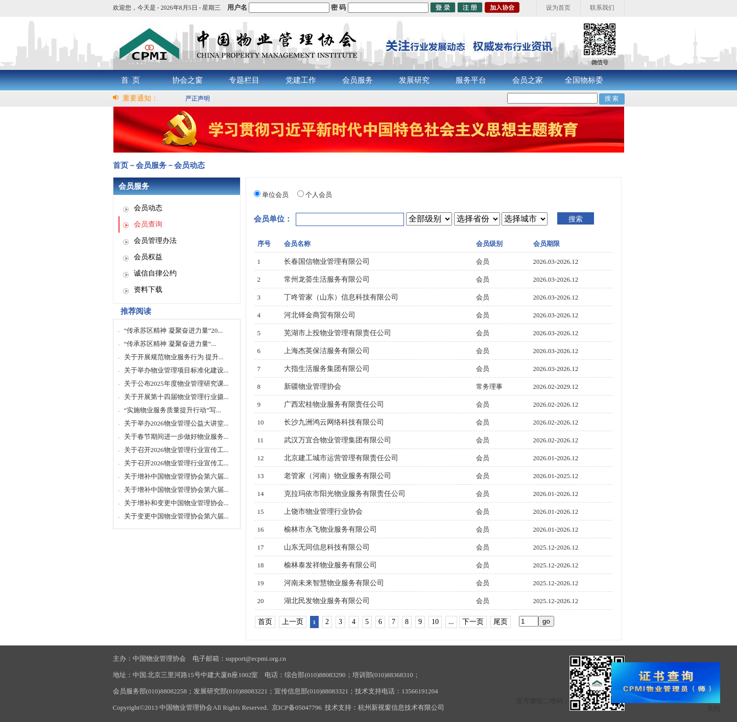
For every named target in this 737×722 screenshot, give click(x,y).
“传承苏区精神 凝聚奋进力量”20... (173, 330)
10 (435, 622)
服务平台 (471, 80)
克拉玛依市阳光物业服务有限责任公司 (345, 493)
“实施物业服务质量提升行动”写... (172, 410)
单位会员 (275, 194)
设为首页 (558, 7)
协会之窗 (187, 80)
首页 (265, 622)
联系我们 (602, 7)
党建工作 (301, 80)
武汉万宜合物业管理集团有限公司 (337, 440)
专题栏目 (244, 80)
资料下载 (148, 289)
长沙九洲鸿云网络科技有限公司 (334, 422)
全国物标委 (584, 80)
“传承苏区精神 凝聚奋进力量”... (170, 343)
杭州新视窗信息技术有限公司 (401, 707)
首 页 (130, 80)
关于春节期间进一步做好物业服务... (176, 436)
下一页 (473, 622)
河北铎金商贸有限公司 (319, 315)
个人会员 (318, 194)
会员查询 (148, 224)
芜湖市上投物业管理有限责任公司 (337, 333)
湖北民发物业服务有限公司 (327, 601)
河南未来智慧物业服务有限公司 (334, 583)
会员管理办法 (155, 240)
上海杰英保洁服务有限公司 (327, 351)
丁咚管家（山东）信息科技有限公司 (341, 297)
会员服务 (357, 80)
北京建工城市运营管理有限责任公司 (341, 458)
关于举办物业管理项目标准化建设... (176, 370)
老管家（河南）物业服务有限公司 (337, 476)
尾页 (500, 622)
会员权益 (148, 257)
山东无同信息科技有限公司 (327, 547)
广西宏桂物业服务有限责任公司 (334, 404)
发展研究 (414, 80)
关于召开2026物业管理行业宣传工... (176, 450)
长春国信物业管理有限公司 (327, 261)
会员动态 (148, 208)
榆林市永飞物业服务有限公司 (330, 529)
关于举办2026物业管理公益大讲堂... (176, 423)
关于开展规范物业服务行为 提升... (174, 357)
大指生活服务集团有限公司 (327, 368)
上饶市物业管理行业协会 (323, 511)
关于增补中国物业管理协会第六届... (176, 476)
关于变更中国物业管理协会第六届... (176, 516)
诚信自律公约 (155, 273)
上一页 (292, 622)
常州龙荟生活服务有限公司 (327, 279)
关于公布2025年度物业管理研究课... (176, 383)
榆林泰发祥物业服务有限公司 (330, 565)
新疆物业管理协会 (312, 386)
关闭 (713, 708)
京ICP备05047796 (297, 707)
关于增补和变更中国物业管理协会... (176, 503)
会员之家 (527, 80)
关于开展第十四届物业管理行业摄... (176, 397)
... (451, 622)
